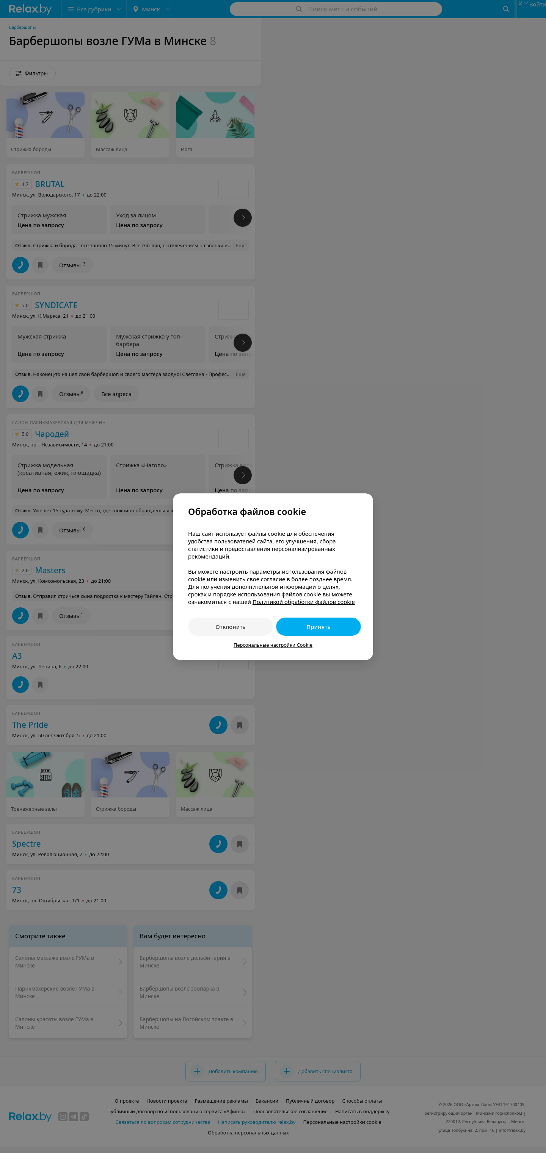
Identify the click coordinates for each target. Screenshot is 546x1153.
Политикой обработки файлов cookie (304, 601)
